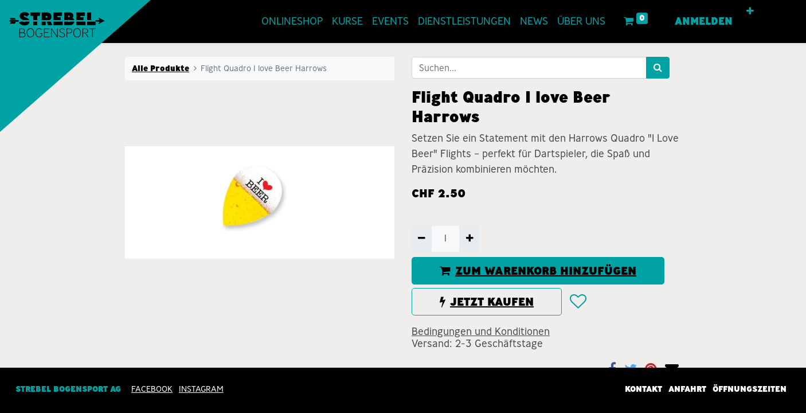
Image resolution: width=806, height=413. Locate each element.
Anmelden (727, 21)
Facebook (152, 389)
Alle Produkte (160, 68)
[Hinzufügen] (469, 238)
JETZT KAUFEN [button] (487, 302)
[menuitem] (268, 21)
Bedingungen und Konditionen (481, 331)
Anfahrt (687, 389)
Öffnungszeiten (750, 389)
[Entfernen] (422, 238)
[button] (773, 11)
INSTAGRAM (201, 389)
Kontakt (643, 389)
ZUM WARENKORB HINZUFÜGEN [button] (538, 271)
